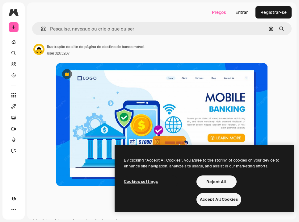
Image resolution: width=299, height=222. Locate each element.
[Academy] (14, 199)
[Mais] (14, 210)
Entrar (241, 12)
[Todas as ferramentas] (14, 95)
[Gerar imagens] (14, 117)
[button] (40, 29)
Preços (219, 12)
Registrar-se (273, 12)
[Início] (14, 42)
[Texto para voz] (14, 140)
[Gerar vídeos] (14, 129)
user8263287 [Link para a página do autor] (58, 53)
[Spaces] (14, 106)
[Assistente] (14, 151)
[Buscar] (14, 53)
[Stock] (14, 64)
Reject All (216, 181)
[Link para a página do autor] (38, 49)
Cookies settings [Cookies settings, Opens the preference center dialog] (141, 181)
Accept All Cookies (219, 199)
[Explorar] (14, 75)
